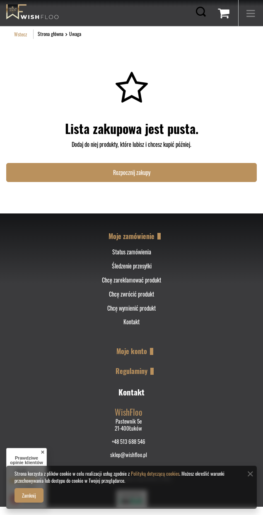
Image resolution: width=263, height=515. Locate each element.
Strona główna (50, 33)
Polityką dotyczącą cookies (155, 473)
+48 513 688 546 (128, 441)
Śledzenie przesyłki (132, 266)
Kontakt (131, 322)
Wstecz (16, 34)
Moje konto (131, 351)
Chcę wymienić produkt (131, 308)
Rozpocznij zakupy (131, 172)
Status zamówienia (131, 252)
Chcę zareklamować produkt (131, 280)
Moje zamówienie (131, 236)
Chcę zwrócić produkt (131, 294)
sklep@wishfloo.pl (128, 454)
